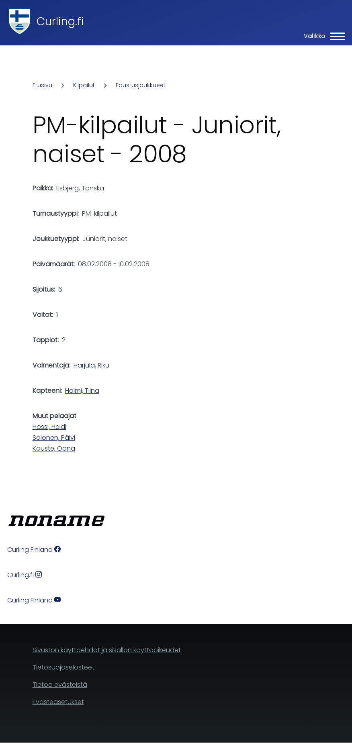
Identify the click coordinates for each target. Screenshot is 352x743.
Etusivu (42, 85)
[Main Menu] (322, 36)
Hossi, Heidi (49, 426)
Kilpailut (84, 85)
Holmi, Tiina (82, 390)
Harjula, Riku (91, 365)
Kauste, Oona (54, 448)
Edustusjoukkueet (141, 85)
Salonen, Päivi (54, 437)
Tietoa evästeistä (60, 684)
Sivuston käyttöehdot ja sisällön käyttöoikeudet (107, 650)
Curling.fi (60, 21)
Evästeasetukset (58, 701)
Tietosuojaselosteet (63, 667)
